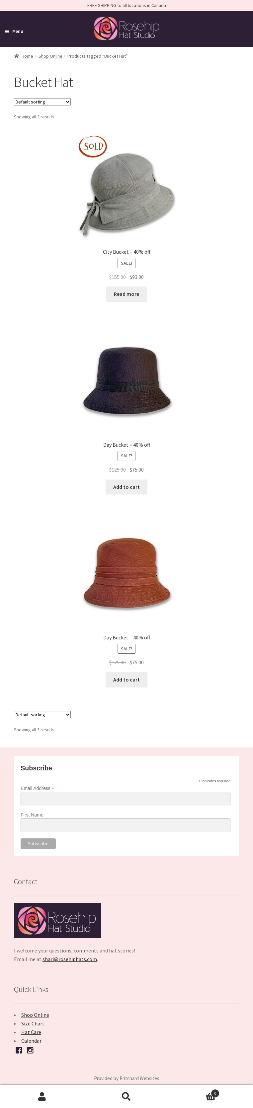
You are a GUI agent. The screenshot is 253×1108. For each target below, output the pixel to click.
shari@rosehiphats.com (69, 959)
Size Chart (32, 1023)
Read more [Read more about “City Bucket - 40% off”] (126, 294)
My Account (42, 1096)
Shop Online (50, 56)
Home (27, 56)
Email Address (37, 788)
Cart (194, 1092)
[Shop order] (42, 101)
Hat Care (31, 1032)
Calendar (31, 1040)
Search (126, 1096)
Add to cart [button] (126, 487)
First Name (32, 814)
